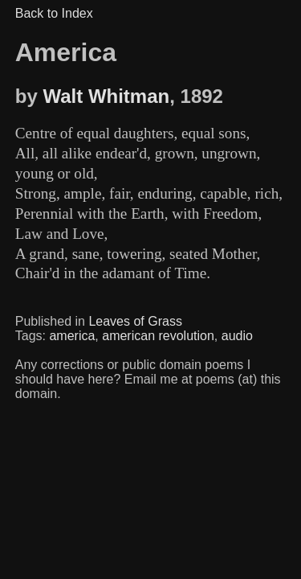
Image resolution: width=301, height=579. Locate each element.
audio (237, 336)
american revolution (158, 336)
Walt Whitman (106, 96)
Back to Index (54, 13)
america (72, 336)
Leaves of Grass (135, 321)
